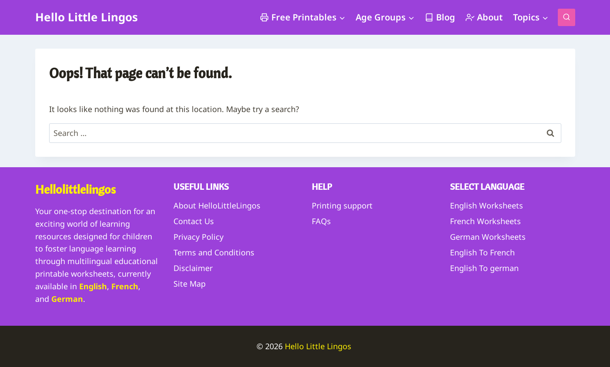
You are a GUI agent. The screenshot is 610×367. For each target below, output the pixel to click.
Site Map (189, 283)
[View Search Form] (566, 17)
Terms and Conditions (213, 252)
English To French (482, 252)
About (484, 17)
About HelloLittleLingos (216, 205)
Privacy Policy (198, 236)
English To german (484, 268)
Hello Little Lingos (319, 346)
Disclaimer (193, 268)
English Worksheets (486, 205)
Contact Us (193, 221)
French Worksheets (485, 221)
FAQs (321, 221)
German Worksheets (488, 236)
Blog (440, 17)
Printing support (342, 205)
